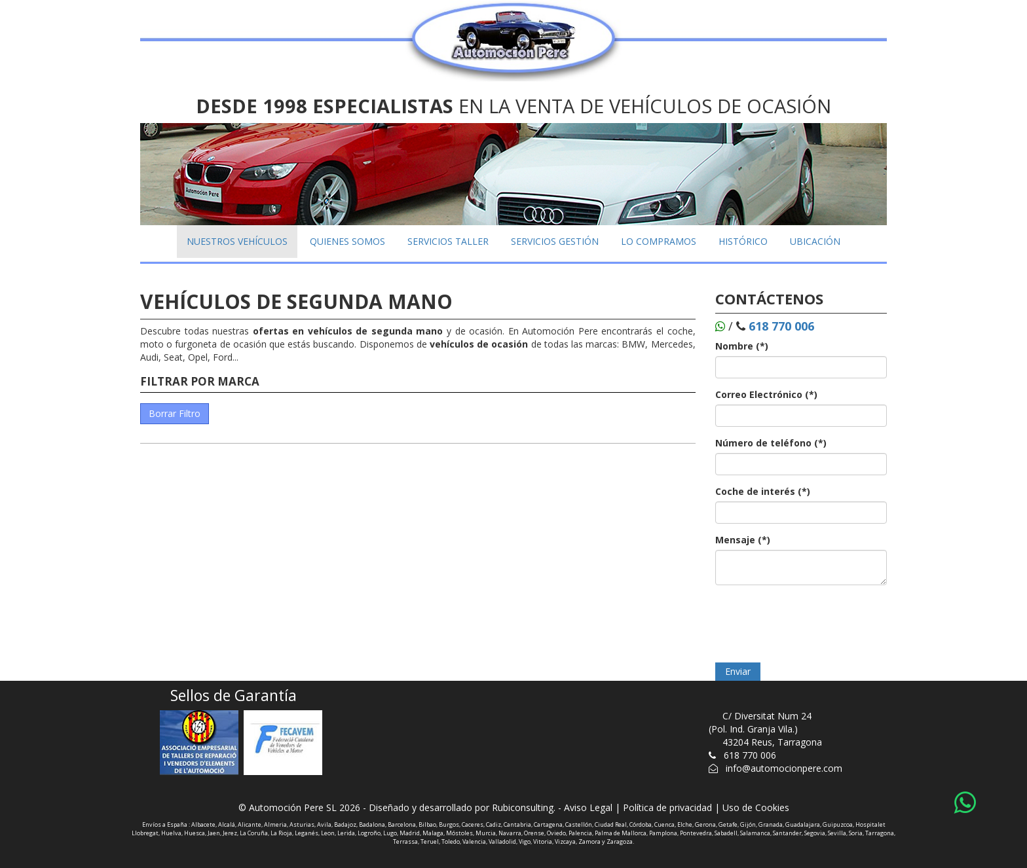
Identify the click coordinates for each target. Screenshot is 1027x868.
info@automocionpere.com (784, 768)
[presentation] (814, 620)
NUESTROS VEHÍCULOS (237, 241)
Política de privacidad (667, 807)
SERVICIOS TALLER (448, 241)
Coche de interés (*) (762, 491)
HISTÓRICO (743, 241)
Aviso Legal (588, 807)
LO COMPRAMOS (658, 241)
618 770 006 (750, 755)
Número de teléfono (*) (771, 443)
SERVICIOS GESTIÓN (555, 241)
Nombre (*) (741, 346)
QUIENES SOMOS (347, 241)
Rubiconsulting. (523, 807)
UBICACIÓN (815, 241)
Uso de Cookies (755, 807)
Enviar (738, 671)
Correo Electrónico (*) (766, 394)
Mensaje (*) (742, 539)
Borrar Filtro (174, 413)
